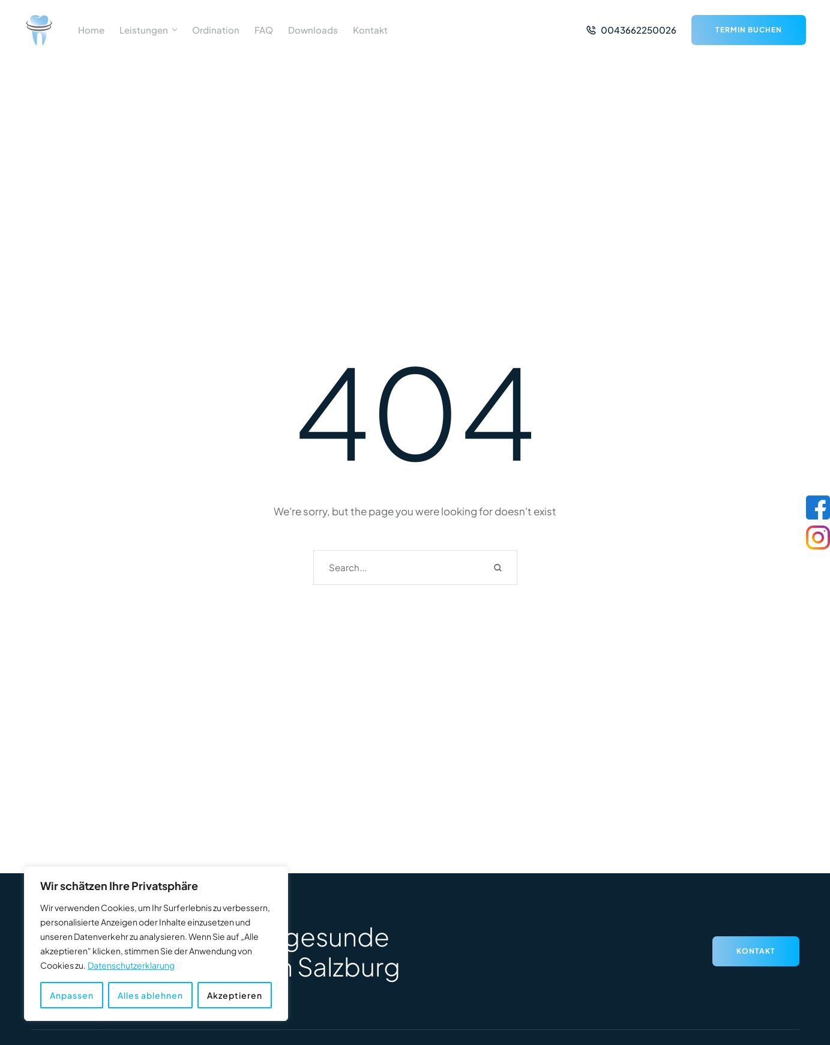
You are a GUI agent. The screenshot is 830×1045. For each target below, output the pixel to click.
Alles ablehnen (150, 995)
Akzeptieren (234, 995)
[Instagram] (818, 538)
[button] (174, 30)
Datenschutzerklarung (131, 965)
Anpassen (72, 995)
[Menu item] (91, 30)
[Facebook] (818, 507)
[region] (156, 943)
